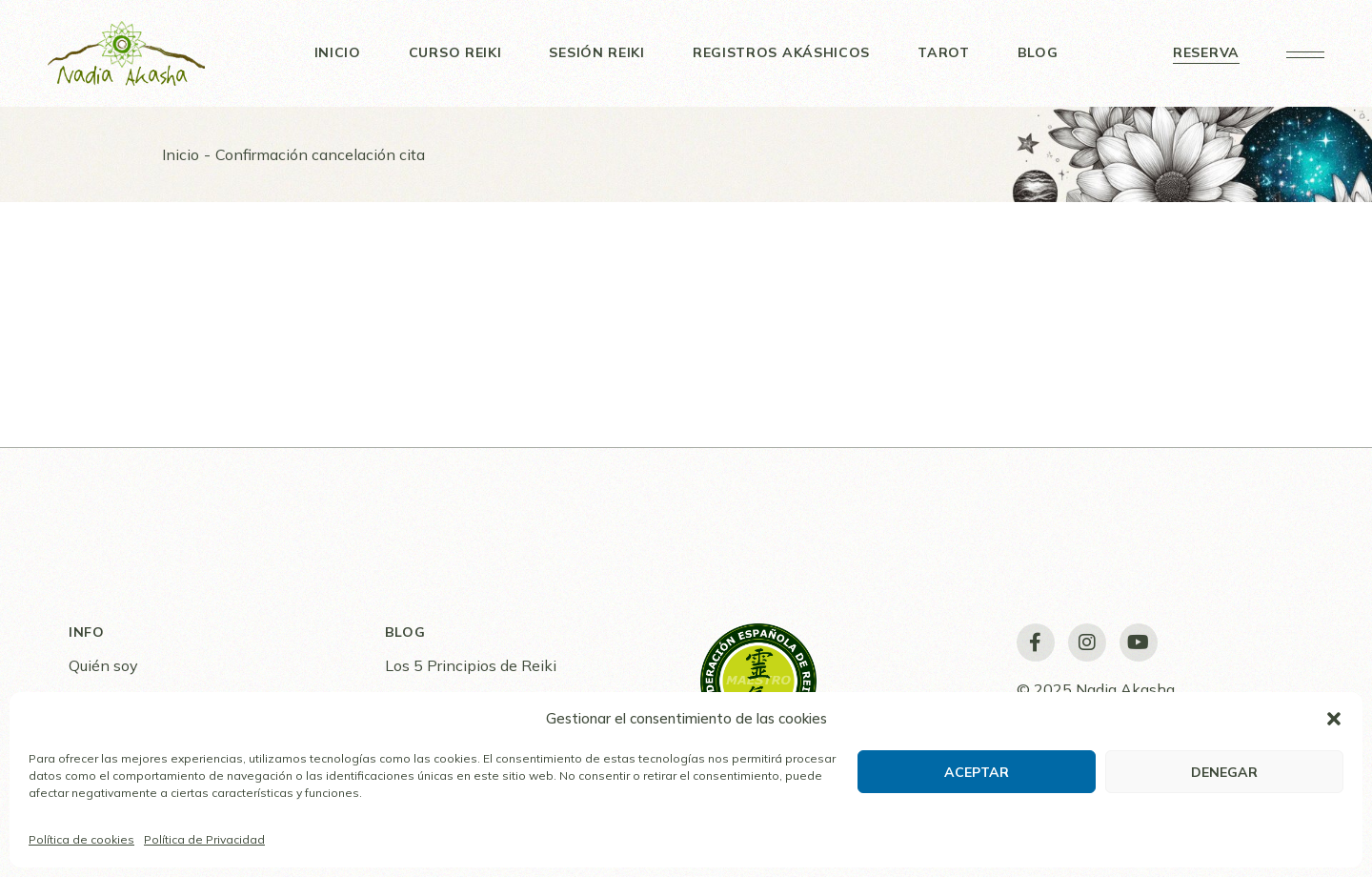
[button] (1333, 718)
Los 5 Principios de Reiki (470, 665)
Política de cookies (81, 839)
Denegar (1224, 772)
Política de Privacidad (204, 839)
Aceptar (976, 772)
